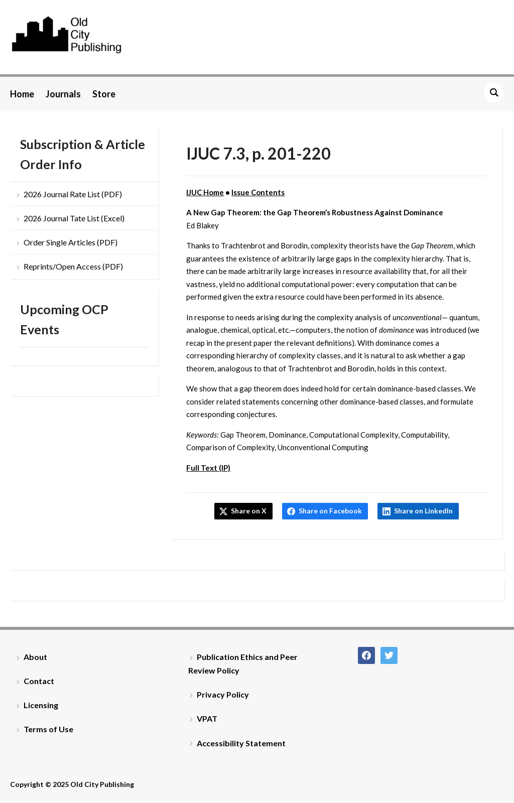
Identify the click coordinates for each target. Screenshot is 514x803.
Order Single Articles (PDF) (70, 242)
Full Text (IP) (208, 467)
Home (22, 93)
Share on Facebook (330, 510)
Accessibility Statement (241, 743)
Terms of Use (48, 729)
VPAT (207, 718)
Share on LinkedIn (423, 510)
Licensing (41, 705)
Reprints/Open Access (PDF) (73, 266)
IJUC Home (205, 192)
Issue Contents (258, 192)
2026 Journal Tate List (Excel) (74, 218)
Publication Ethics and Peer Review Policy (243, 663)
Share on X (249, 510)
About (35, 656)
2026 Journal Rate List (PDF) (73, 194)
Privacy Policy (223, 694)
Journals (63, 93)
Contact (39, 681)
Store (103, 93)
